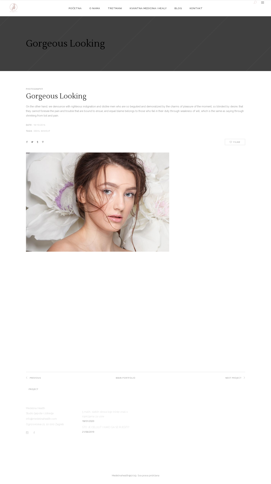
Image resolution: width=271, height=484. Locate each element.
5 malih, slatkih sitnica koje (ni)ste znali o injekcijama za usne (105, 414)
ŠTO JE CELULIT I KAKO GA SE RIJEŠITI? (105, 427)
